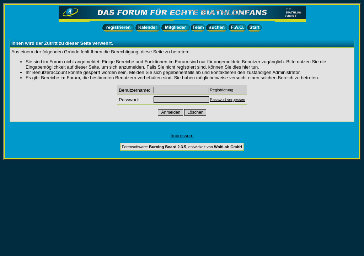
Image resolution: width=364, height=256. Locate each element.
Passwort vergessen (227, 99)
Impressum (182, 135)
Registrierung (221, 90)
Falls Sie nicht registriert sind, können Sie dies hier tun (202, 67)
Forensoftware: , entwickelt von (182, 147)
